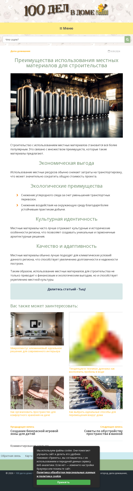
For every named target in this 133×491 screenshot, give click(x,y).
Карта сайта (32, 455)
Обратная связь (11, 455)
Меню (66, 28)
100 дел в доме (24, 473)
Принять (63, 482)
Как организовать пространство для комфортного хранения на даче (37, 396)
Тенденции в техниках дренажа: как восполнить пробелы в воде (96, 342)
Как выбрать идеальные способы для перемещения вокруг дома (96, 396)
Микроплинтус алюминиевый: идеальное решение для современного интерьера (37, 332)
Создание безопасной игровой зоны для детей (34, 432)
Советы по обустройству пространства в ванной (103, 432)
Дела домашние (20, 51)
